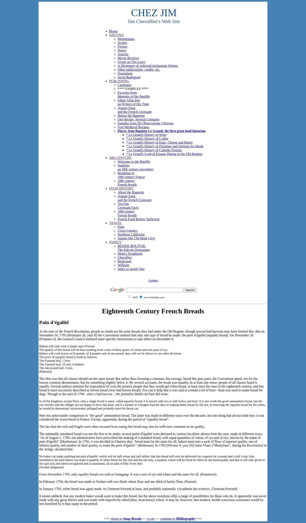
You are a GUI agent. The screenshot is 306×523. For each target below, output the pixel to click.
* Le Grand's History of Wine (146, 135)
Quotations (125, 73)
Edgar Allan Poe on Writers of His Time (133, 102)
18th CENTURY (120, 158)
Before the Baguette (131, 115)
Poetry (122, 50)
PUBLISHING (119, 81)
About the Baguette (131, 192)
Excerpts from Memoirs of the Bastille (134, 94)
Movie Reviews (128, 58)
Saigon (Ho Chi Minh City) (136, 238)
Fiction (122, 46)
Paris (121, 227)
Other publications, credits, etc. (139, 69)
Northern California (131, 234)
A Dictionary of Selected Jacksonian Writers (148, 66)
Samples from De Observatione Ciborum (145, 123)
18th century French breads (127, 182)
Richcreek (124, 261)
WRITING (116, 35)
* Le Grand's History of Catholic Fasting (154, 150)
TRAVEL (115, 223)
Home (113, 31)
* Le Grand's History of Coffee (147, 138)
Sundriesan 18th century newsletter (136, 167)
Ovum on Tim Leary (131, 62)
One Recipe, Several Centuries (138, 119)
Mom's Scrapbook (130, 253)
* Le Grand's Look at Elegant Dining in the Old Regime (164, 154)
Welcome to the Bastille (134, 161)
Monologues (126, 39)
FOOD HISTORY (121, 188)
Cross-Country (128, 230)
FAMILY (115, 242)
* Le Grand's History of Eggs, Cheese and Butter (159, 142)
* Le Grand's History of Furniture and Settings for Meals (164, 146)
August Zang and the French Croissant (135, 110)
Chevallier (125, 257)
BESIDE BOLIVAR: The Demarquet (134, 248)
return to (126, 518)
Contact (153, 280)
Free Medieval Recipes (133, 127)
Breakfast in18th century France (131, 175)
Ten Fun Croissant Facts (128, 205)
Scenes (122, 43)
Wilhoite (123, 265)
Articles (123, 54)
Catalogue (124, 85)
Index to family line (131, 269)
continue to (178, 518)
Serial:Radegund (129, 77)
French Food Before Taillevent (138, 219)
